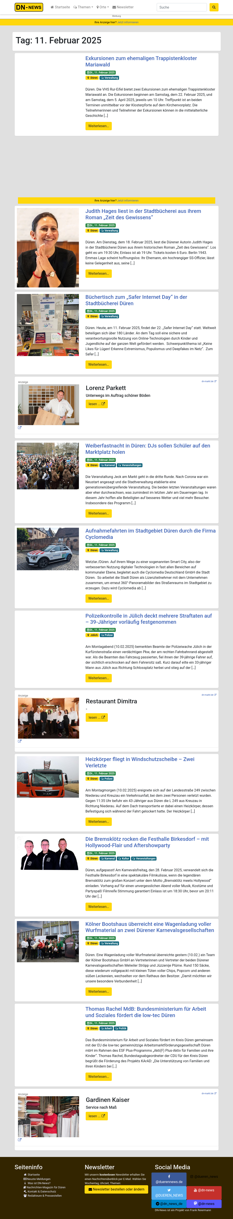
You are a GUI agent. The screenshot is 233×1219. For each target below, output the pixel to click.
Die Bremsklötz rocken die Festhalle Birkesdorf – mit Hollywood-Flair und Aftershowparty (147, 842)
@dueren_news (204, 1176)
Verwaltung (109, 77)
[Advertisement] (116, 166)
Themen (82, 7)
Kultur (123, 858)
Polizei (107, 635)
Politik (120, 1028)
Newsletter (123, 7)
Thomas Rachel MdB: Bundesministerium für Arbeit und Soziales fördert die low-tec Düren (145, 1012)
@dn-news (204, 1190)
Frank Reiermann (200, 1210)
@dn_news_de (169, 1204)
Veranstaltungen (129, 465)
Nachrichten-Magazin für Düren (44, 1187)
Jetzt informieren (128, 22)
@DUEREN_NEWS (169, 1193)
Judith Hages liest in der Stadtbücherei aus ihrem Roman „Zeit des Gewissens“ (143, 214)
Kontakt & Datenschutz (39, 1191)
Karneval (108, 465)
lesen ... (95, 404)
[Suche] (182, 7)
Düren (92, 77)
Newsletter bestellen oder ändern (116, 1189)
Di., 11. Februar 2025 (101, 72)
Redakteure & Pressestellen (42, 1195)
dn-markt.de (207, 381)
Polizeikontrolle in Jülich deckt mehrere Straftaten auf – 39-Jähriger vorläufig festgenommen (148, 619)
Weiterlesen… (98, 126)
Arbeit (106, 1028)
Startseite (60, 7)
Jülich (92, 635)
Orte (101, 7)
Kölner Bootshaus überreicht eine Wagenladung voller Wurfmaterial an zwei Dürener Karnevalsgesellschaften (149, 927)
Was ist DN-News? (37, 1183)
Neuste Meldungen (37, 1179)
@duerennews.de (169, 1179)
